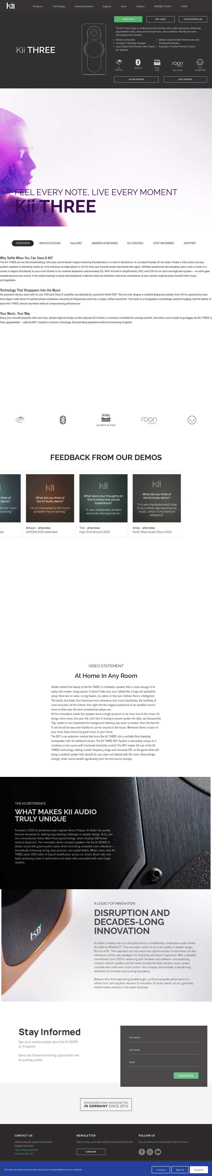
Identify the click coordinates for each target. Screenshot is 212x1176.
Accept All (199, 1170)
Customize (160, 1170)
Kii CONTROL (119, 69)
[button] (128, 19)
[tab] (23, 243)
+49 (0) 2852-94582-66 (26, 1150)
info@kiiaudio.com (24, 1153)
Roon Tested (177, 70)
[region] (106, 1168)
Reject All (180, 1170)
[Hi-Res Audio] (157, 62)
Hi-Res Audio (157, 69)
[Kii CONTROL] (119, 62)
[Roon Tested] (177, 64)
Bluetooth (138, 68)
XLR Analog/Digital (200, 69)
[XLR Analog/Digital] (200, 62)
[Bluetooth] (138, 62)
